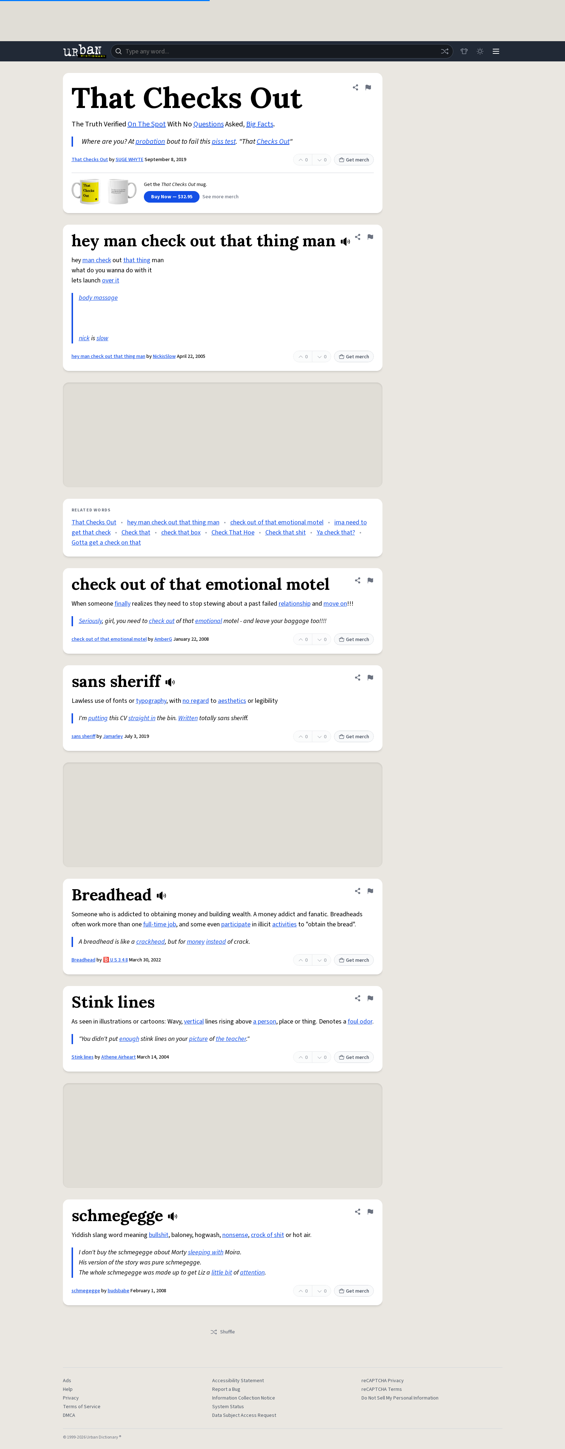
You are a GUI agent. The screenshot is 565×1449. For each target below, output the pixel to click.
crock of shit (267, 1235)
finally (122, 603)
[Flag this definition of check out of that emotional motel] (370, 580)
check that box (181, 532)
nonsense (235, 1235)
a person (264, 1021)
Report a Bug (226, 1389)
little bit (221, 1272)
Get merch (354, 160)
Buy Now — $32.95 (171, 196)
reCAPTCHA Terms (381, 1389)
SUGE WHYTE (130, 159)
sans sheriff (83, 736)
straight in (141, 718)
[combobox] (282, 51)
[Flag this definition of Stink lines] (370, 998)
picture (198, 1038)
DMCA (69, 1415)
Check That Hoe (232, 532)
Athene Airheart (118, 1057)
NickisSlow (164, 356)
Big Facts (259, 124)
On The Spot (147, 124)
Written (188, 718)
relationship (295, 603)
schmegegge (86, 1290)
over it (110, 280)
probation (150, 142)
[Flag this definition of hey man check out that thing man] (370, 237)
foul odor (360, 1021)
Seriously (90, 621)
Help (68, 1389)
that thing (136, 260)
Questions (208, 124)
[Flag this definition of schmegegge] (370, 1211)
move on (335, 603)
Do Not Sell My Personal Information (399, 1398)
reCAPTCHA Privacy (382, 1380)
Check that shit (285, 532)
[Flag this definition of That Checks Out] (368, 87)
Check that (135, 532)
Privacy (71, 1398)
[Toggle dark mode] (480, 51)
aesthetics (232, 700)
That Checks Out (90, 159)
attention (252, 1272)
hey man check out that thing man (108, 356)
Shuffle (222, 1332)
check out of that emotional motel (277, 522)
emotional (208, 621)
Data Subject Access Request (244, 1415)
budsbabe (118, 1290)
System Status (228, 1406)
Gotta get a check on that (106, 542)
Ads (67, 1380)
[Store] (464, 51)
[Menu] (495, 51)
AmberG (163, 639)
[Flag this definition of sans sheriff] (370, 677)
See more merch (220, 196)
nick (84, 338)
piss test (224, 142)
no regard (196, 700)
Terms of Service (81, 1406)
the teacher (231, 1038)
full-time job (159, 924)
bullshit (158, 1235)
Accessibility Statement (238, 1380)
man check (96, 260)
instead (216, 941)
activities (284, 924)
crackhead (150, 941)
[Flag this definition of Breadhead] (370, 891)
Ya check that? (336, 532)
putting (98, 718)
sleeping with (205, 1252)
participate (236, 924)
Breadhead (83, 960)
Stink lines (83, 1057)
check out (162, 621)
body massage (98, 297)
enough (129, 1038)
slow (102, 338)
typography (151, 700)
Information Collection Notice (243, 1398)
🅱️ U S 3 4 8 (115, 960)
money (196, 941)
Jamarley (113, 736)
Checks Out (273, 142)
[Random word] (444, 51)
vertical (194, 1021)
